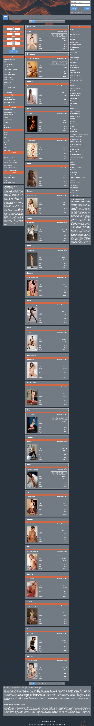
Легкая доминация (9, 140)
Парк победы (30, 578)
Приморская (74, 147)
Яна (28, 547)
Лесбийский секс (8, 67)
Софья (29, 218)
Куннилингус (7, 82)
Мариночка (31, 382)
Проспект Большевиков (77, 152)
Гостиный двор (31, 524)
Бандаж (5, 132)
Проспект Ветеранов (33, 58)
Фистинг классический (10, 170)
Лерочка (30, 273)
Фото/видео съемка (9, 177)
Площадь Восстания (76, 136)
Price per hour (14, 31)
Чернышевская (31, 195)
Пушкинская (74, 159)
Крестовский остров (76, 80)
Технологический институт (78, 177)
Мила (29, 136)
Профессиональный (9, 112)
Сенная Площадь (75, 167)
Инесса (29, 465)
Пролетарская (74, 149)
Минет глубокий (8, 77)
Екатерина (31, 54)
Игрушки (6, 84)
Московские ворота (76, 106)
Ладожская (73, 85)
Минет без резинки (9, 74)
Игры (5, 137)
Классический (7, 109)
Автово (29, 31)
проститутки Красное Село (50, 695)
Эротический (7, 125)
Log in (87, 8)
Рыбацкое (73, 162)
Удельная (73, 180)
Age (13, 27)
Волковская (73, 49)
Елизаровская (31, 387)
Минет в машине (8, 79)
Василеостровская (32, 469)
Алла (29, 300)
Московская (30, 222)
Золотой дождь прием (10, 162)
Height (13, 36)
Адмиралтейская (32, 660)
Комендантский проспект (77, 78)
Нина (29, 164)
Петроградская (74, 129)
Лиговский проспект (32, 277)
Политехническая (75, 144)
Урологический (7, 120)
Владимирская (31, 140)
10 (60, 22)
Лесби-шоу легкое (8, 105)
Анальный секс (7, 61)
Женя (29, 492)
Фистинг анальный (9, 167)
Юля (28, 410)
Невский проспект (75, 111)
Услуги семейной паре (10, 69)
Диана (29, 109)
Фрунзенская (30, 250)
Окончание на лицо (9, 90)
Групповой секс (8, 64)
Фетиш (5, 147)
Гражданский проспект (33, 606)
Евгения (30, 437)
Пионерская (73, 131)
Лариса (30, 81)
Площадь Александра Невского (79, 134)
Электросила (30, 414)
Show (11, 51)
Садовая (73, 164)
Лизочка (30, 574)
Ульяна (29, 629)
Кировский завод (32, 305)
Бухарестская (74, 42)
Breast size (13, 41)
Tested (14, 46)
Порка (5, 142)
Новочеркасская (75, 113)
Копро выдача (7, 165)
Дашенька (31, 27)
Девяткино (30, 113)
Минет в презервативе (10, 72)
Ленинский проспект (76, 88)
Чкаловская (73, 193)
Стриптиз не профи (9, 99)
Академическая (75, 34)
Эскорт (5, 180)
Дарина (30, 519)
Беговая (72, 39)
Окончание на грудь (9, 87)
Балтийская (73, 37)
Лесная (72, 90)
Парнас (72, 126)
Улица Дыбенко (31, 633)
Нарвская (73, 108)
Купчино (72, 83)
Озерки (72, 121)
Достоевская (74, 65)
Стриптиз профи (8, 97)
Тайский (5, 117)
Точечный (6, 122)
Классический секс (9, 59)
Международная (75, 101)
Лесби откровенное (9, 102)
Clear (16, 51)
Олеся (29, 601)
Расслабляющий (8, 114)
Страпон (6, 155)
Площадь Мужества (76, 141)
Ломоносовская (31, 168)
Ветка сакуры (7, 127)
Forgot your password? (76, 12)
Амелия (30, 656)
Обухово (72, 118)
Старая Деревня (75, 175)
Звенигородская (75, 72)
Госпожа (5, 134)
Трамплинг (6, 150)
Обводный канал (75, 116)
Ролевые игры (7, 175)
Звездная (29, 441)
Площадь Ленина (75, 139)
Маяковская (30, 86)
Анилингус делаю (8, 157)
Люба (29, 328)
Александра (31, 355)
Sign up (74, 8)
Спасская (29, 332)
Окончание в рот (8, 92)
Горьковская (74, 55)
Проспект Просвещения (77, 157)
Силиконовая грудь (9, 182)
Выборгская (73, 52)
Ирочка (29, 191)
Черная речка (74, 187)
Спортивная (73, 172)
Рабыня (5, 145)
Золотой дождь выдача (10, 160)
